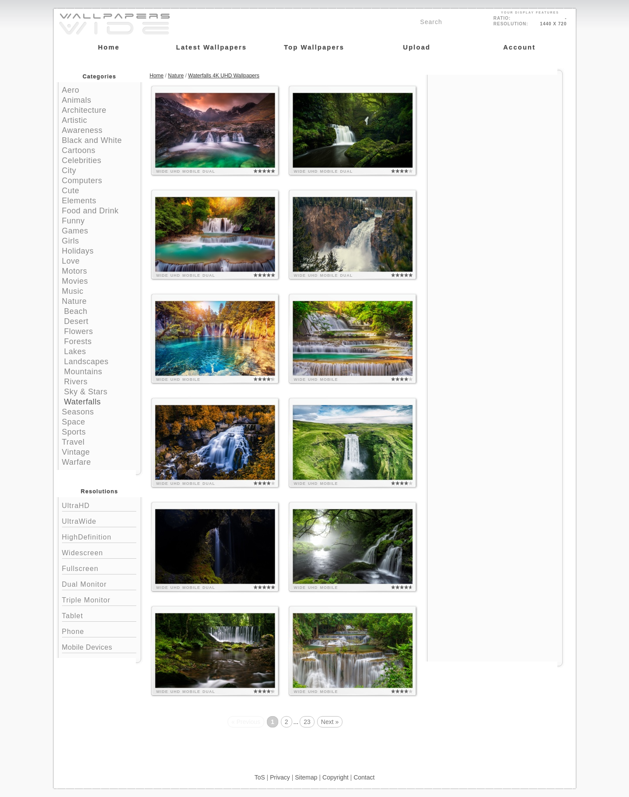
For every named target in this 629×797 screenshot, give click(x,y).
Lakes (75, 351)
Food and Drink (90, 210)
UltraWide (99, 520)
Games (75, 230)
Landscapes (86, 361)
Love (71, 261)
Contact (363, 777)
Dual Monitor (99, 583)
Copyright (335, 777)
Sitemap (306, 777)
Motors (74, 271)
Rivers (76, 381)
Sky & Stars (86, 391)
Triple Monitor (99, 599)
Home (157, 76)
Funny (73, 220)
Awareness (82, 130)
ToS (259, 777)
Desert (76, 321)
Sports (74, 432)
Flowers (78, 331)
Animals (77, 100)
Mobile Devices (87, 647)
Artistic (74, 120)
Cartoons (79, 150)
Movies (75, 281)
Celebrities (82, 160)
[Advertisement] (494, 129)
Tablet (99, 615)
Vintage (76, 452)
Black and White (92, 140)
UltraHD (99, 504)
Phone (99, 630)
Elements (79, 200)
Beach (76, 311)
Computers (82, 180)
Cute (70, 190)
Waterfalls (82, 401)
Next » (330, 721)
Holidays (78, 251)
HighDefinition (99, 536)
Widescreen (99, 552)
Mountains (83, 371)
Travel (73, 442)
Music (73, 291)
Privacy (280, 777)
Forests (78, 341)
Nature (74, 301)
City (69, 170)
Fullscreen (99, 567)
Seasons (78, 411)
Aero (70, 90)
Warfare (76, 462)
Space (74, 422)
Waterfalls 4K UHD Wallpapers (223, 76)
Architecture (84, 110)
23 (307, 721)
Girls (70, 241)
